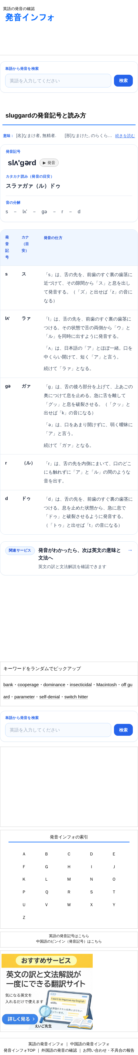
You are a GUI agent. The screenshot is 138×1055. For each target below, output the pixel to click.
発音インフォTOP (19, 1050)
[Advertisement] (48, 40)
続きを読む (125, 135)
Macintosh (106, 684)
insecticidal (81, 684)
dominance (54, 684)
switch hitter (76, 696)
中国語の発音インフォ (90, 1044)
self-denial (49, 696)
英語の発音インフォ (46, 1044)
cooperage (28, 684)
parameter (24, 696)
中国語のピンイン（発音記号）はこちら (69, 941)
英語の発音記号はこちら (69, 936)
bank (8, 684)
